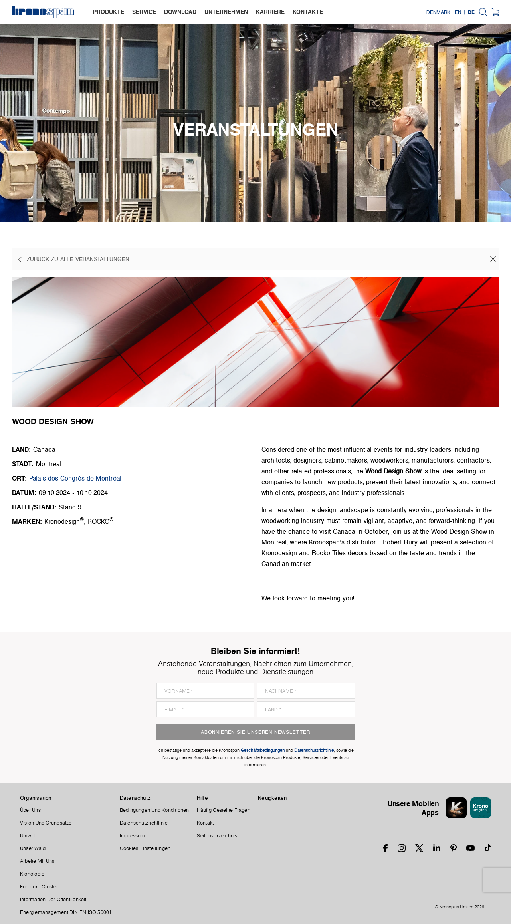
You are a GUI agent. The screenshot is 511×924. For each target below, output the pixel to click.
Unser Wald (33, 848)
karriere (270, 12)
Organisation (35, 798)
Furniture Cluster (39, 887)
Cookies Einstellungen (145, 848)
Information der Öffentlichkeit (53, 899)
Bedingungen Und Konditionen (154, 810)
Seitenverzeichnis (217, 836)
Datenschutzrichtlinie (144, 823)
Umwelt (28, 836)
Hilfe (202, 798)
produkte (108, 12)
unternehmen (226, 12)
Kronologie (32, 874)
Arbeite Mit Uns (37, 861)
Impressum (132, 836)
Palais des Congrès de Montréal (75, 478)
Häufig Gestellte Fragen (223, 810)
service (144, 12)
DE (471, 12)
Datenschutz (135, 798)
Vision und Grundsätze (46, 823)
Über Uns (30, 810)
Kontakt (205, 823)
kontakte (308, 12)
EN (458, 12)
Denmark (438, 12)
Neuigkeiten (272, 798)
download (180, 12)
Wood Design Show (393, 470)
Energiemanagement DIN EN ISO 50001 (66, 912)
